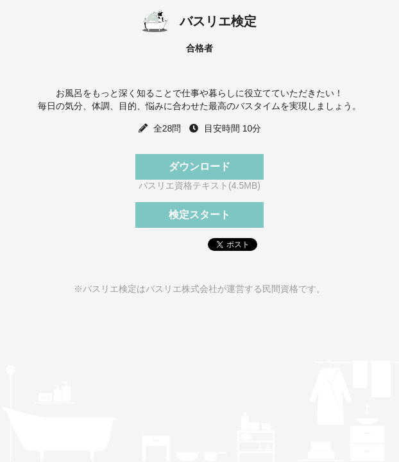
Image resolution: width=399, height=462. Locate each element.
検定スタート (199, 214)
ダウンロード (199, 166)
